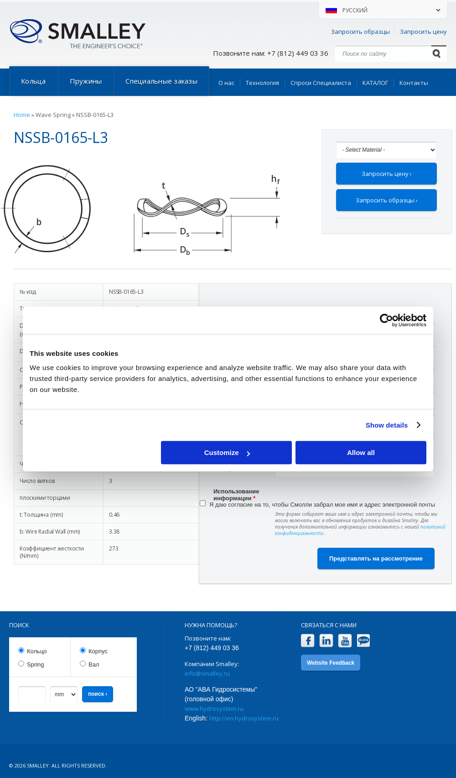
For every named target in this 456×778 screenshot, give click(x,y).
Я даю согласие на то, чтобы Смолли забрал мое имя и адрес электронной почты (322, 504)
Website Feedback (330, 663)
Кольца (33, 80)
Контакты (413, 83)
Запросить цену (423, 31)
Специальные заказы (161, 80)
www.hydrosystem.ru (214, 708)
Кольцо (37, 651)
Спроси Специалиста (320, 83)
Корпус (98, 651)
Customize (227, 452)
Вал (93, 664)
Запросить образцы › (387, 200)
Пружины (86, 80)
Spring (35, 664)
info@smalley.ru (207, 673)
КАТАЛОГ (375, 83)
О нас (226, 83)
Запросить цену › (387, 173)
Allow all (361, 452)
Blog (364, 641)
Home (22, 115)
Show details (387, 425)
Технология (262, 83)
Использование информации (236, 492)
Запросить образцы (360, 31)
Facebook (308, 641)
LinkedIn (326, 641)
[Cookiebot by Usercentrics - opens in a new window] (386, 320)
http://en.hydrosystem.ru (244, 718)
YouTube (345, 641)
